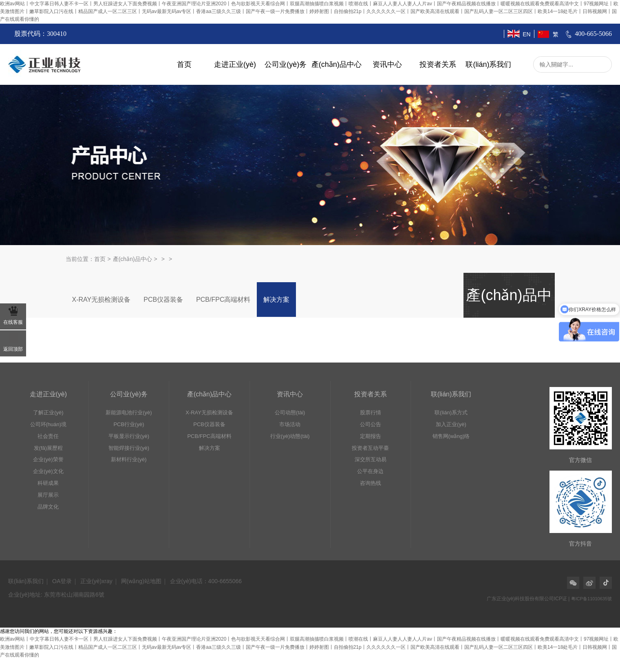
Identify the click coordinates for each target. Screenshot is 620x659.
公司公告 (370, 424)
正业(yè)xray (96, 581)
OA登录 (62, 581)
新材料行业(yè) (128, 459)
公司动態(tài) (290, 412)
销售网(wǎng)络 (451, 436)
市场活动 (289, 424)
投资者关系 (437, 64)
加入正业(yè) (451, 424)
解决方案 (276, 299)
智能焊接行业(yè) (128, 448)
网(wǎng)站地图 (141, 581)
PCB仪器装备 (163, 299)
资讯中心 (387, 64)
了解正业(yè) (48, 412)
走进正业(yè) (235, 64)
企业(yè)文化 (48, 471)
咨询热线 (370, 483)
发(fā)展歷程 (48, 448)
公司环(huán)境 (48, 424)
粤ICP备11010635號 (591, 598)
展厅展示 (48, 495)
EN (526, 34)
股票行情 (370, 412)
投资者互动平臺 (370, 448)
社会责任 (48, 436)
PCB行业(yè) (128, 424)
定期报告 (370, 436)
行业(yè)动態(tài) (290, 436)
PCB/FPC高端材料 (223, 299)
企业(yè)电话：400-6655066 (206, 581)
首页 (184, 64)
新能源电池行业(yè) (129, 412)
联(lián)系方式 (451, 412)
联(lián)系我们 (488, 64)
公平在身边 (370, 471)
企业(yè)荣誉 (48, 459)
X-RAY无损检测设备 (101, 299)
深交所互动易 (370, 459)
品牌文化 (48, 507)
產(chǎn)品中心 (336, 64)
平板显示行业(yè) (128, 436)
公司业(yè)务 (286, 64)
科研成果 (48, 483)
